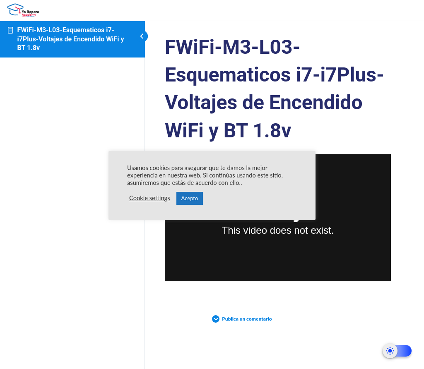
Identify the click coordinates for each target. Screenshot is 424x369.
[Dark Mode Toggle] (397, 351)
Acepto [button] (189, 198)
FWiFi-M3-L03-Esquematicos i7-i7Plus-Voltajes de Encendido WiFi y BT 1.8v (70, 39)
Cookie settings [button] (149, 197)
